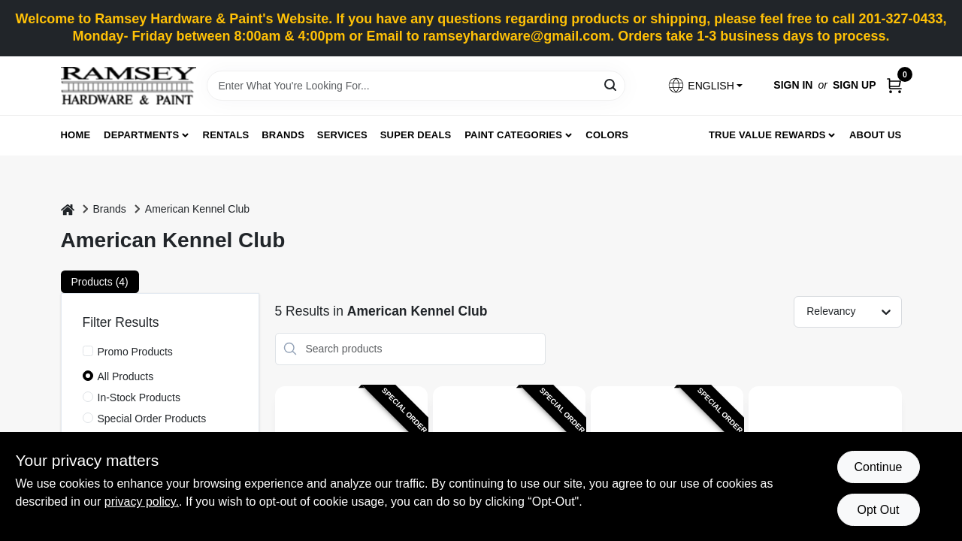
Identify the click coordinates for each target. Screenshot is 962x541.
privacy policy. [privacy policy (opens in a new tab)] (141, 501)
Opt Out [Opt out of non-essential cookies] (878, 509)
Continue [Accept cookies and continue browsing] (878, 467)
